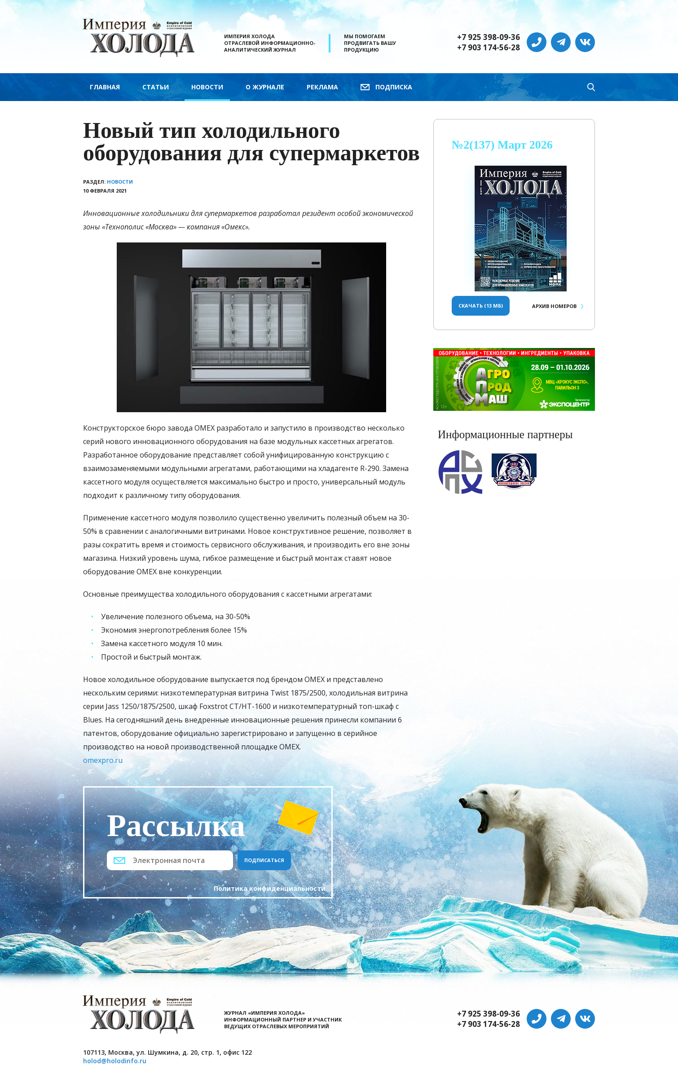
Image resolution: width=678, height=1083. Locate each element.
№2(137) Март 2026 (502, 144)
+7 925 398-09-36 (488, 37)
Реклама (322, 87)
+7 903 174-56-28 (488, 48)
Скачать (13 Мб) (480, 305)
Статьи (155, 87)
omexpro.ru (103, 760)
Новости (207, 87)
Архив (554, 306)
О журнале (265, 87)
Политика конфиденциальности (270, 888)
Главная (105, 87)
